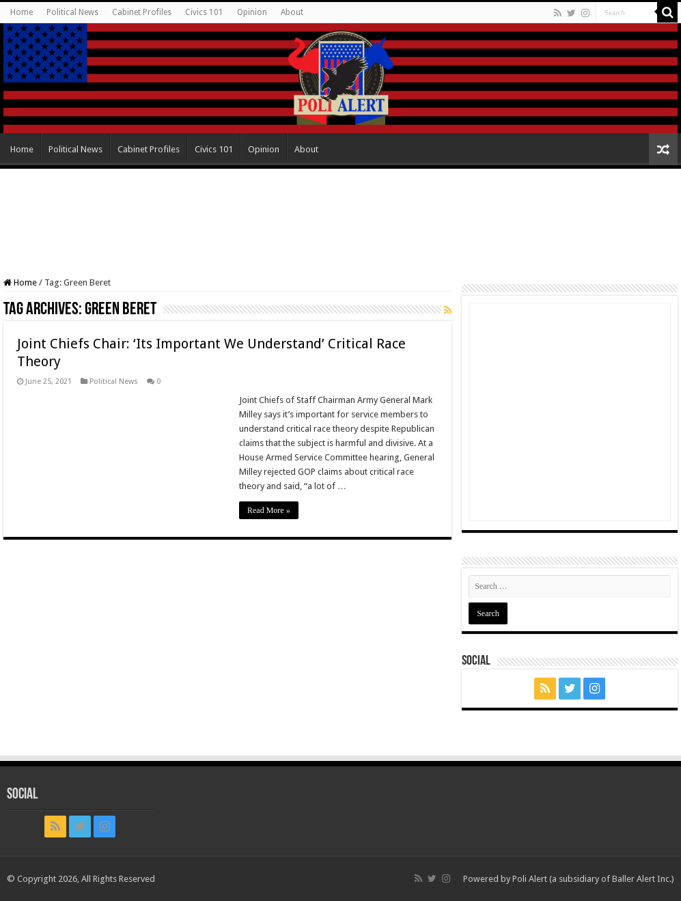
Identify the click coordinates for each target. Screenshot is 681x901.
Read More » (268, 510)
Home (21, 12)
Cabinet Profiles (141, 12)
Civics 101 (204, 12)
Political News (72, 12)
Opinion (252, 12)
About (292, 12)
